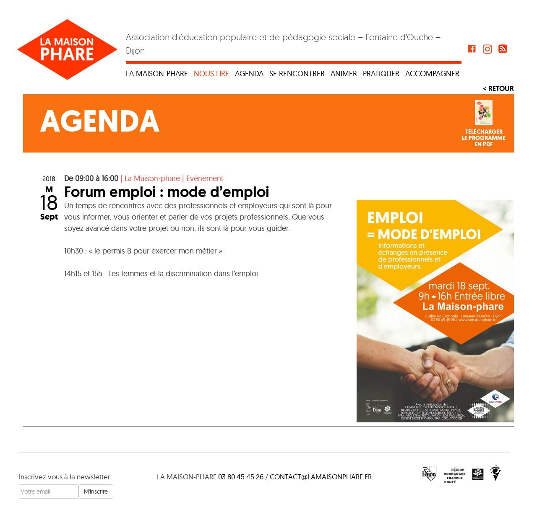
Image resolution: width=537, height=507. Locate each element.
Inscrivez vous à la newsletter (64, 476)
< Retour (498, 88)
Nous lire (211, 73)
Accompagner (432, 73)
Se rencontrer (297, 73)
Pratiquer (381, 73)
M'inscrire (96, 491)
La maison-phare (157, 73)
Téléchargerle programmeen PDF (484, 138)
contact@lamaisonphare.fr (321, 476)
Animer (344, 73)
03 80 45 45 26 (240, 476)
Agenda (249, 73)
